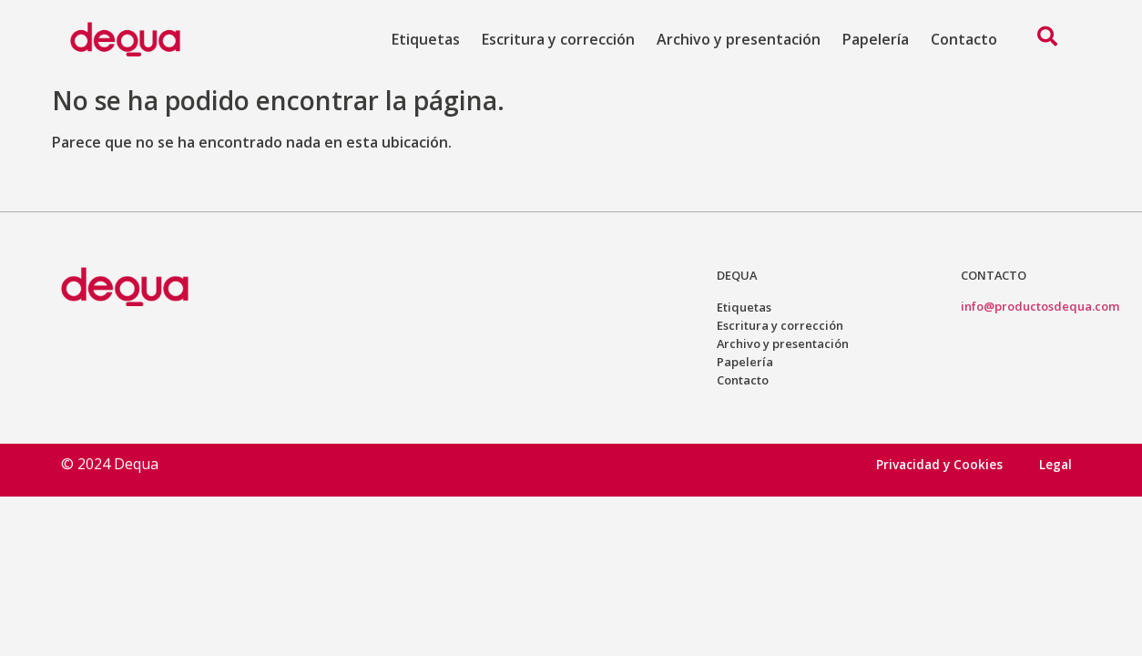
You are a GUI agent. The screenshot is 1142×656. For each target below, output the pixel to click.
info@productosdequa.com (1040, 306)
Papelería (875, 39)
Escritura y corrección (558, 39)
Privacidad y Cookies (939, 464)
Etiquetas (426, 39)
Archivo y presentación (739, 39)
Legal (1055, 464)
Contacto (964, 39)
